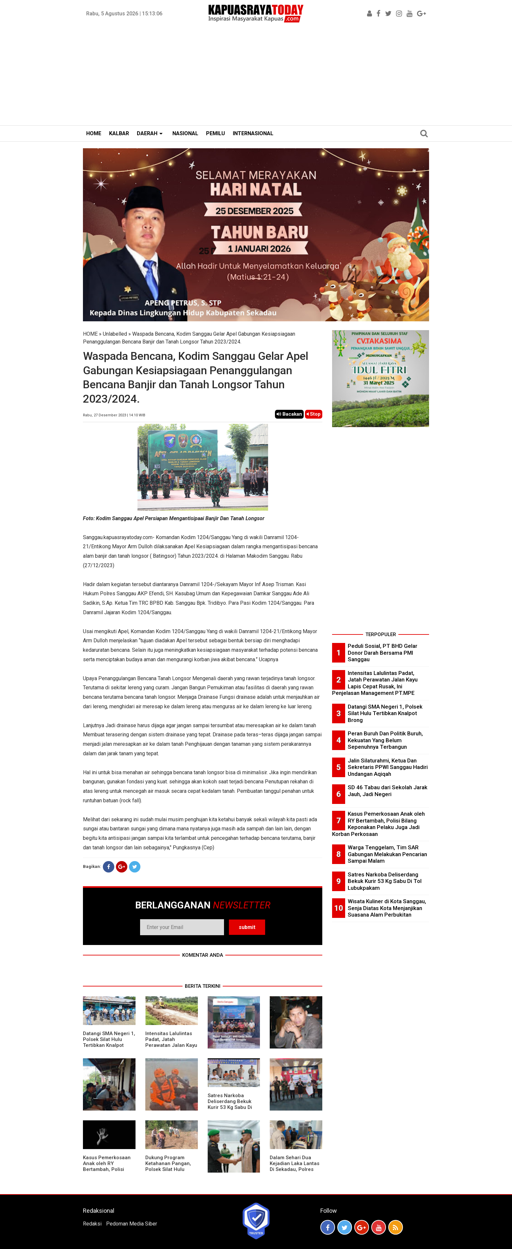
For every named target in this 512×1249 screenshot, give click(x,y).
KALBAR (119, 133)
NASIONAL (185, 133)
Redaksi (92, 1224)
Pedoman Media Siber (131, 1224)
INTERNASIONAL (253, 133)
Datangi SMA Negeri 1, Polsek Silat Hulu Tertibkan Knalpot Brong (109, 1042)
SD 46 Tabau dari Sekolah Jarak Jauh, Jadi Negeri (387, 790)
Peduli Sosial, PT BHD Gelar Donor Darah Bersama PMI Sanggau (382, 653)
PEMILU (215, 133)
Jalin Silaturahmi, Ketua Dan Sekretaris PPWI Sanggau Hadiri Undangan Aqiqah (388, 767)
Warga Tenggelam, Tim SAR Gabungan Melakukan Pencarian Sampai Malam (387, 854)
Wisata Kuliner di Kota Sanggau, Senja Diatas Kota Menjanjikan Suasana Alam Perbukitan (387, 908)
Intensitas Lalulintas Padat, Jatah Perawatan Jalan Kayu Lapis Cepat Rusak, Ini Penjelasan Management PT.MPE (171, 1048)
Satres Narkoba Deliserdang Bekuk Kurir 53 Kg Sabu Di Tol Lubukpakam (230, 1104)
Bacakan (289, 414)
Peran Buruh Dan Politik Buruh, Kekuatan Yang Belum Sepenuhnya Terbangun (385, 740)
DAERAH (147, 133)
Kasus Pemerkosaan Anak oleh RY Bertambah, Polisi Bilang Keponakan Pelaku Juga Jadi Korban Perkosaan (107, 1172)
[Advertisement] (256, 76)
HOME (93, 133)
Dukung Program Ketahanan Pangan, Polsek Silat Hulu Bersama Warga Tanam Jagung (168, 1169)
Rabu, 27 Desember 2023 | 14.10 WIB (114, 415)
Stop (314, 414)
